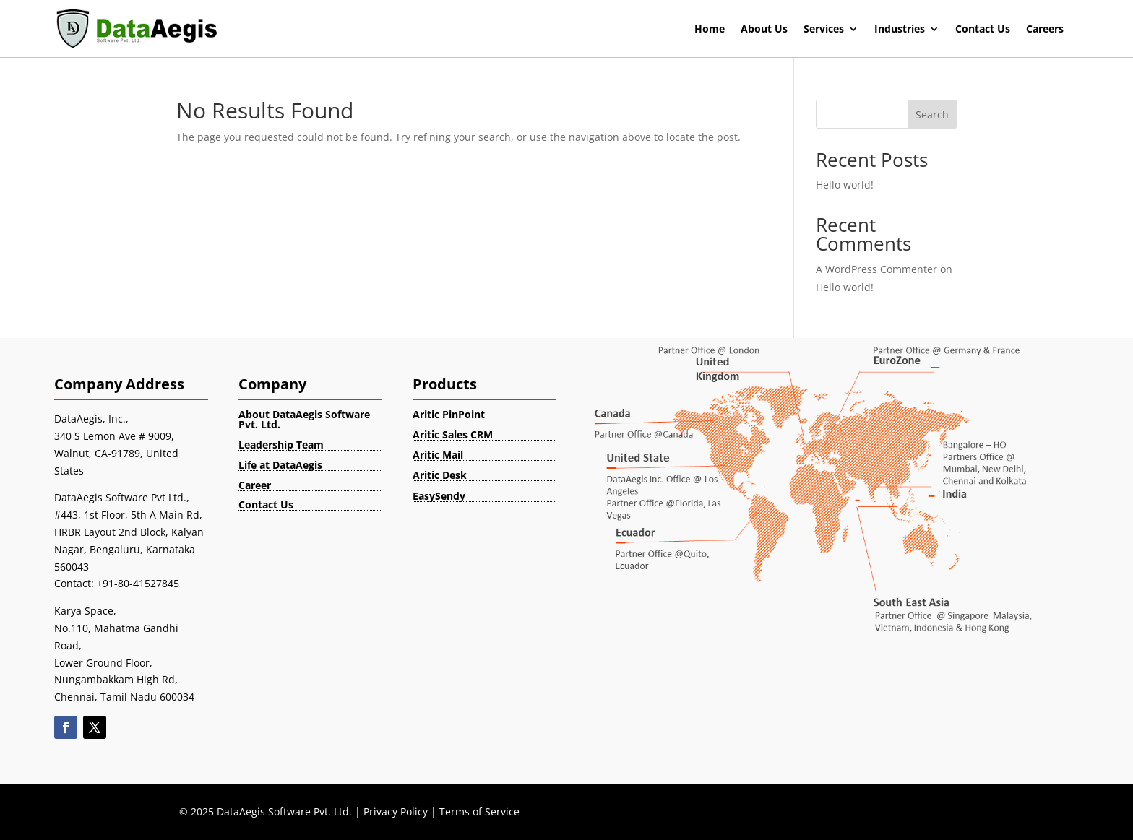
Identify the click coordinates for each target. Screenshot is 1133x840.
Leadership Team (281, 444)
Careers (1045, 29)
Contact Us (982, 29)
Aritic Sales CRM (453, 434)
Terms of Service (479, 811)
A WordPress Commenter (876, 269)
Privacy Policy (395, 811)
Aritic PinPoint (449, 414)
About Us (764, 29)
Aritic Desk (440, 475)
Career (254, 485)
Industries (899, 29)
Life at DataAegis (280, 465)
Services (824, 29)
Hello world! (845, 184)
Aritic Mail (438, 455)
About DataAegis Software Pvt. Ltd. (304, 419)
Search (932, 114)
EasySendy (439, 496)
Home (709, 29)
